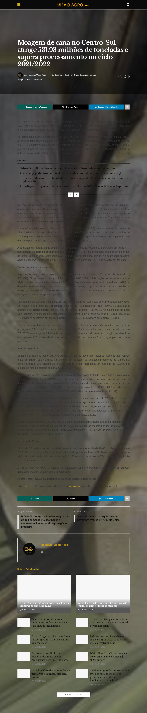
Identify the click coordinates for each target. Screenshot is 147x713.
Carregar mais (73, 695)
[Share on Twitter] (70, 107)
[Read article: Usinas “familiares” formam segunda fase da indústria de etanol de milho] (44, 594)
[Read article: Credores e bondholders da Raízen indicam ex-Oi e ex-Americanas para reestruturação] (23, 656)
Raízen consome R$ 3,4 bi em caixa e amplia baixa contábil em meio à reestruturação (108, 640)
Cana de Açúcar (81, 75)
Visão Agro (75, 486)
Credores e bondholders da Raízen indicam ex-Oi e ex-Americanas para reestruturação (50, 657)
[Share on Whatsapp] (34, 107)
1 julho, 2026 (97, 664)
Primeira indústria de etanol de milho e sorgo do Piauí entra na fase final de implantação (49, 623)
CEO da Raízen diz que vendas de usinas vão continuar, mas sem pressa (50, 674)
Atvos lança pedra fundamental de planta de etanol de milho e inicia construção (71, 173)
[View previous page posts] (70, 194)
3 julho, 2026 (27, 610)
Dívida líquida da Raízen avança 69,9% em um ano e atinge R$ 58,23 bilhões (108, 657)
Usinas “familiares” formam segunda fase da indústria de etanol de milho (67, 168)
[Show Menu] (18, 4)
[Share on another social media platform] (127, 107)
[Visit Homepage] (73, 5)
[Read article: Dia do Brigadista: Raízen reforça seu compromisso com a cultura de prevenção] (23, 639)
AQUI (27, 486)
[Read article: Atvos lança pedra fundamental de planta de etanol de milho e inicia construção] (103, 594)
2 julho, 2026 (38, 647)
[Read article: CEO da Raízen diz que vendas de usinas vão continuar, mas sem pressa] (23, 673)
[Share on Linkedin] (106, 107)
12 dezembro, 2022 (60, 75)
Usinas (92, 75)
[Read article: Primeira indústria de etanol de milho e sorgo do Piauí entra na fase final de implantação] (23, 622)
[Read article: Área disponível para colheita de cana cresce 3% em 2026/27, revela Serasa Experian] (82, 622)
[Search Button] (128, 4)
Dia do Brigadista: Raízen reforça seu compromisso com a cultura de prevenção (50, 640)
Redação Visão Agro (37, 75)
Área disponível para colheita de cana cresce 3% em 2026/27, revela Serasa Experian (74, 186)
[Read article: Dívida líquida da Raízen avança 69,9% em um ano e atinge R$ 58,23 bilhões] (82, 656)
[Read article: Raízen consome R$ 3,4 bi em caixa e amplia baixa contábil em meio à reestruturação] (82, 639)
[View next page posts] (76, 194)
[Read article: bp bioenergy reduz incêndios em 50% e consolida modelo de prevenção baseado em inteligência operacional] (82, 673)
